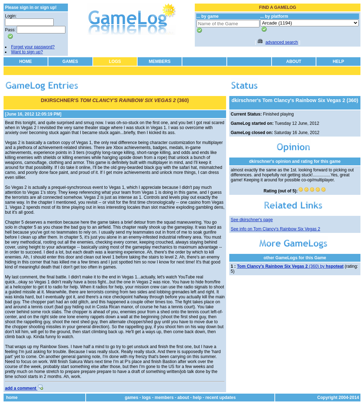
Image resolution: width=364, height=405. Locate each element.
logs (146, 397)
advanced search (282, 42)
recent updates (220, 397)
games (131, 397)
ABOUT (293, 61)
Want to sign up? (27, 51)
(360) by (290, 266)
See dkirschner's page (252, 219)
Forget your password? (33, 46)
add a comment (24, 388)
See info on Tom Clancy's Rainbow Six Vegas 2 (275, 229)
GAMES (70, 61)
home (11, 397)
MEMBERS (159, 61)
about (183, 397)
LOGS (115, 61)
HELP (338, 61)
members (164, 397)
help (197, 397)
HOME (25, 61)
